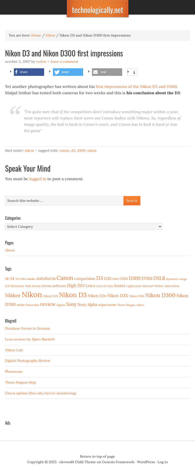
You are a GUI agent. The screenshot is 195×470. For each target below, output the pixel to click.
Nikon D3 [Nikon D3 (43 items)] (73, 295)
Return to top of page (97, 456)
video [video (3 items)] (140, 305)
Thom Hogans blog (20, 382)
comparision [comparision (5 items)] (84, 278)
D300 (81, 150)
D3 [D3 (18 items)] (99, 278)
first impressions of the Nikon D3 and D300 (136, 86)
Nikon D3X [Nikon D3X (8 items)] (117, 295)
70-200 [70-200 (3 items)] (20, 279)
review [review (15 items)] (48, 304)
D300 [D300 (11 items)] (134, 278)
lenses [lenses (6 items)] (119, 285)
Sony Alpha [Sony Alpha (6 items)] (88, 304)
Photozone (14, 371)
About (10, 250)
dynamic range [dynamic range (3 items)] (176, 279)
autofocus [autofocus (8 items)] (45, 278)
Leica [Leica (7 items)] (90, 285)
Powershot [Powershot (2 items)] (32, 305)
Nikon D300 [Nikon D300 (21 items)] (160, 295)
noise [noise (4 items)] (21, 304)
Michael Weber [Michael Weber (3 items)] (153, 286)
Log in (163, 462)
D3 (73, 150)
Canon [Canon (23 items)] (64, 277)
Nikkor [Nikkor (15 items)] (13, 295)
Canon (64, 150)
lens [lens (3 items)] (110, 286)
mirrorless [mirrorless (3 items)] (172, 286)
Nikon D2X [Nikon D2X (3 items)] (50, 296)
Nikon (29, 150)
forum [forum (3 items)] (36, 286)
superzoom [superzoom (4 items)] (107, 304)
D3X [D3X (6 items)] (108, 278)
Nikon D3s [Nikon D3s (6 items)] (97, 295)
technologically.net (97, 9)
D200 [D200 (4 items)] (123, 278)
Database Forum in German (27, 328)
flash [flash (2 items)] (28, 286)
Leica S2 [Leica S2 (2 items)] (101, 286)
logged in (37, 178)
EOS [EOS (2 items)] (7, 286)
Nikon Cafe (14, 350)
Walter (41, 61)
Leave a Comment (64, 61)
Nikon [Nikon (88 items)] (32, 294)
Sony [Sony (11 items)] (71, 304)
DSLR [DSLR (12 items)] (159, 278)
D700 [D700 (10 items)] (146, 278)
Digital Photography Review (27, 360)
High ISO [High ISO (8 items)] (76, 285)
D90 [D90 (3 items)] (115, 279)
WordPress (146, 462)
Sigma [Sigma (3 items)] (60, 305)
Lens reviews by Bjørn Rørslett (30, 339)
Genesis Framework (118, 462)
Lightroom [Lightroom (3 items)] (133, 286)
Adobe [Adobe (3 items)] (31, 279)
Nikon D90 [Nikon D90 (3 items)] (136, 296)
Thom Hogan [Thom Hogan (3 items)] (126, 305)
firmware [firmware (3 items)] (17, 286)
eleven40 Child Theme (77, 462)
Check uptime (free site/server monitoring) (40, 393)
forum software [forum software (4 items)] (54, 286)
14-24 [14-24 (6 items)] (9, 278)
